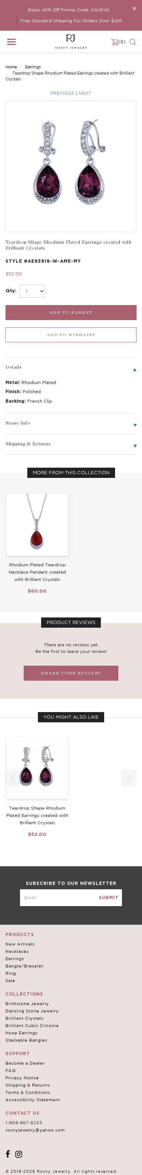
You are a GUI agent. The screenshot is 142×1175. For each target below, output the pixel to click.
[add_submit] (71, 312)
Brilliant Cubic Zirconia (32, 1025)
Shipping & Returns (27, 1085)
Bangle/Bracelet (24, 966)
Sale (10, 980)
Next (85, 93)
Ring (10, 973)
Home (11, 67)
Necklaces (17, 951)
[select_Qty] (32, 291)
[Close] (134, 8)
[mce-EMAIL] (71, 897)
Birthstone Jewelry (27, 1003)
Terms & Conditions (27, 1092)
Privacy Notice (22, 1078)
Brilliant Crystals (24, 1018)
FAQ (10, 1070)
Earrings (33, 67)
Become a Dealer (25, 1063)
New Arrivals (20, 944)
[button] (129, 778)
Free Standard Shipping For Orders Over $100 (71, 20)
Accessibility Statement (32, 1100)
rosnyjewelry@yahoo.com (35, 1130)
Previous (62, 93)
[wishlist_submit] (71, 334)
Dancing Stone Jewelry (32, 1011)
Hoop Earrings (21, 1033)
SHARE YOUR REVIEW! (71, 673)
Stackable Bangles (26, 1040)
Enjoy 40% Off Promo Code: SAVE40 (69, 9)
